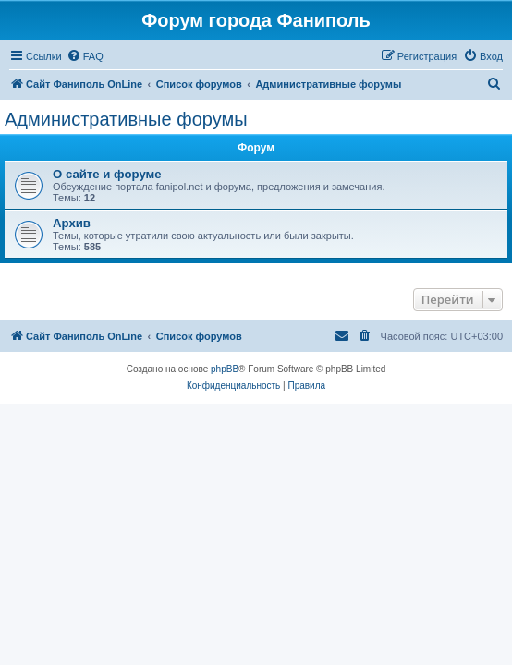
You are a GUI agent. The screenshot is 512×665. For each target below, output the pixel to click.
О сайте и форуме (107, 174)
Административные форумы (126, 119)
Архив (72, 223)
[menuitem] (85, 56)
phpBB (224, 369)
